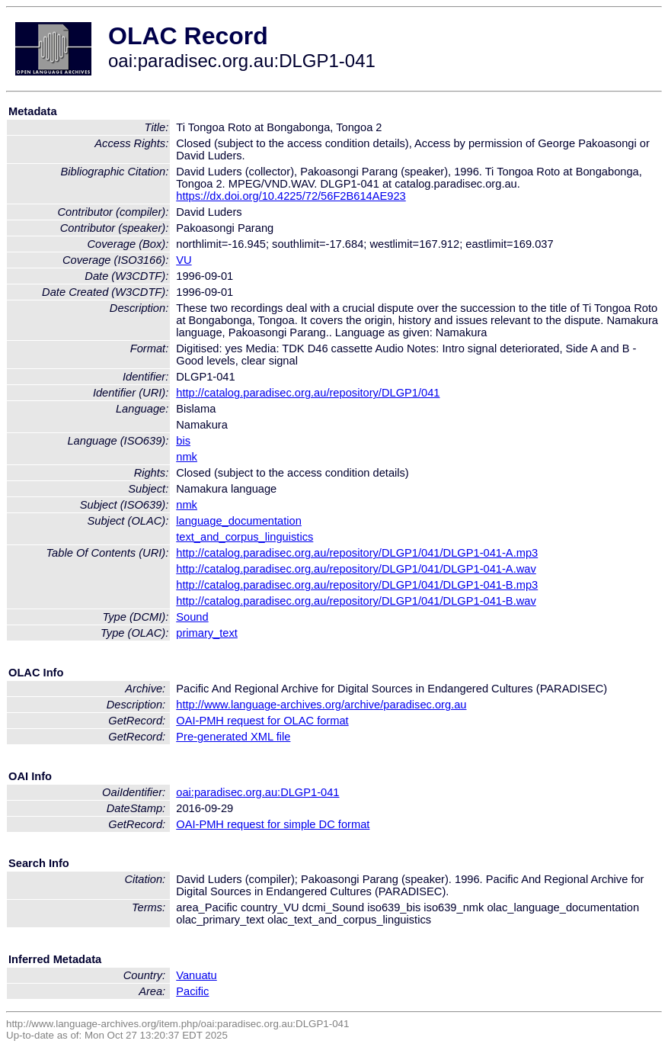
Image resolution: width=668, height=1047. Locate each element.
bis (183, 441)
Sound (192, 617)
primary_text (207, 633)
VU (183, 260)
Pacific (192, 991)
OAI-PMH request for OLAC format (262, 721)
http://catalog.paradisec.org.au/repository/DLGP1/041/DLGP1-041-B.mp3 (357, 585)
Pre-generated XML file (233, 737)
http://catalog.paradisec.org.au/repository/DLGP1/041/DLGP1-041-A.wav (356, 569)
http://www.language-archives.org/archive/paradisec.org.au (321, 705)
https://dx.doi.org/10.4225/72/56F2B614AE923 (291, 196)
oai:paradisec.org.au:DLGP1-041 (257, 792)
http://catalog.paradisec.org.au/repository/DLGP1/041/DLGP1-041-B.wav (356, 601)
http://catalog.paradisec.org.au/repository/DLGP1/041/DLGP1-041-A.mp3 (357, 553)
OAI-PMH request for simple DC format (272, 824)
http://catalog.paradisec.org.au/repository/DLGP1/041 (307, 393)
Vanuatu (196, 975)
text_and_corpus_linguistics (244, 537)
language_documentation (239, 521)
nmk (186, 457)
